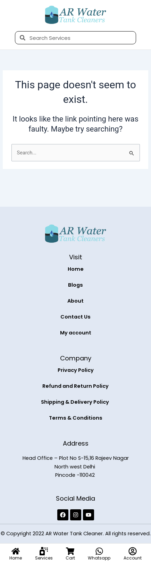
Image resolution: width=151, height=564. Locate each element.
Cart (70, 558)
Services (44, 558)
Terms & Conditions (75, 417)
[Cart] (70, 551)
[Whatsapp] (99, 551)
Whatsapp (99, 558)
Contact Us (75, 316)
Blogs (75, 284)
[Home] (15, 551)
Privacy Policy (76, 370)
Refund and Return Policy (75, 386)
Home (76, 269)
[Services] (44, 551)
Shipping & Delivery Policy (75, 402)
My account (75, 332)
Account (133, 558)
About (75, 300)
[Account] (132, 551)
